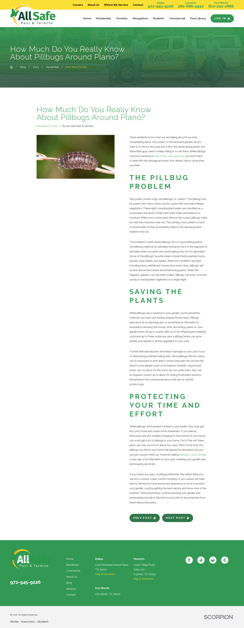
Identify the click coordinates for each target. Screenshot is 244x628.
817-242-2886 (221, 6)
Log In (222, 18)
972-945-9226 (161, 6)
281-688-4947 (191, 6)
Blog (69, 582)
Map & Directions (105, 574)
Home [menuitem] (87, 18)
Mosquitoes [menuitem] (140, 18)
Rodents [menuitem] (158, 18)
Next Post (177, 517)
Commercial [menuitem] (177, 18)
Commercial (73, 570)
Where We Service (116, 4)
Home (69, 558)
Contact (138, 4)
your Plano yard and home (170, 156)
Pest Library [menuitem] (198, 18)
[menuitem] (14, 621)
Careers (78, 4)
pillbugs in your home (191, 454)
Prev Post (144, 517)
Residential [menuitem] (103, 18)
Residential (72, 564)
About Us (93, 4)
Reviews (71, 588)
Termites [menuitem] (122, 18)
